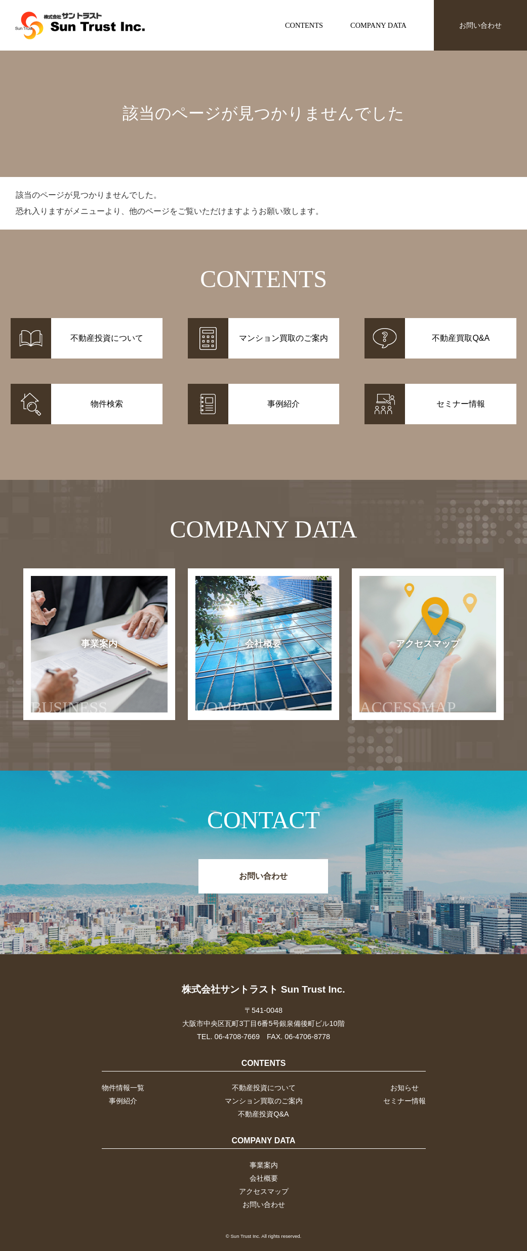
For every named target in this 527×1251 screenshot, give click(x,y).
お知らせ (404, 1088)
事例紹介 (123, 1101)
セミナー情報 (404, 1101)
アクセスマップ (409, 678)
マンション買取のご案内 (264, 1101)
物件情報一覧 (123, 1088)
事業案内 (74, 678)
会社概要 (238, 678)
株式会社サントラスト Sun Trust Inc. (263, 989)
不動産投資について (264, 1088)
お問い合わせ (480, 25)
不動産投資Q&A (263, 1114)
